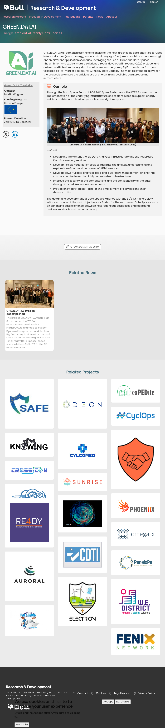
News (99, 17)
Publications (72, 17)
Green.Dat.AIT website (18, 85)
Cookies (101, 693)
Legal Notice (122, 693)
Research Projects (14, 17)
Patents (88, 17)
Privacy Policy (146, 693)
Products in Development (45, 17)
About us (111, 17)
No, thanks (122, 704)
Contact (82, 693)
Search (154, 2)
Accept (108, 704)
